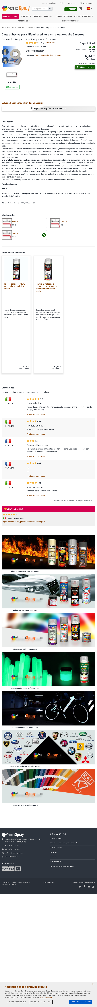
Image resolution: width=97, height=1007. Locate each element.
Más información (46, 998)
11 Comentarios (49, 43)
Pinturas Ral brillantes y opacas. (25, 662)
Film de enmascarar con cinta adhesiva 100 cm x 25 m (54, 159)
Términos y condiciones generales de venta (64, 855)
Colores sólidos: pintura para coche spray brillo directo (14, 356)
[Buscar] (40, 9)
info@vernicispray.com (16, 865)
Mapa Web (53, 865)
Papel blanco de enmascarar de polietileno (53, 132)
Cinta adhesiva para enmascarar (86, 118)
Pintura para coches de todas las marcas (25, 778)
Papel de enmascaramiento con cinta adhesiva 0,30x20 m (22, 146)
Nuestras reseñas (56, 860)
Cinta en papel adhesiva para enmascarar (52, 118)
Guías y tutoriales (49, 3)
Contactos (72, 3)
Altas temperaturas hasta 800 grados (25, 584)
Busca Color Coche (10, 16)
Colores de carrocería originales (25, 622)
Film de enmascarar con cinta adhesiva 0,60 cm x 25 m (22, 159)
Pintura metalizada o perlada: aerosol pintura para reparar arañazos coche (46, 358)
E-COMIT (51, 895)
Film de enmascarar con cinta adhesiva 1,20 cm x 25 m (87, 159)
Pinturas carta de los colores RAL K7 (25, 818)
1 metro (15, 292)
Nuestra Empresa (56, 850)
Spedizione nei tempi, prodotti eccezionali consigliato (24, 534)
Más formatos (12, 87)
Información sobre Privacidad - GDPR (62, 879)
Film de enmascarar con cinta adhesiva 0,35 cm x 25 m (87, 146)
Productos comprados (36, 427)
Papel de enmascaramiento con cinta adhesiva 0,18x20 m (86, 132)
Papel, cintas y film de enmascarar (20, 28)
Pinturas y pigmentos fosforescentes (25, 701)
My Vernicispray (86, 3)
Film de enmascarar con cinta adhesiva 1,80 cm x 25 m (22, 173)
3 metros (63, 292)
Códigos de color (55, 874)
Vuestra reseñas (13, 522)
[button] (89, 9)
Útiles (62, 3)
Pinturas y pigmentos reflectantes (25, 740)
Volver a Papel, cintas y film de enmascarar (22, 103)
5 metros (15, 304)
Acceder (71, 9)
